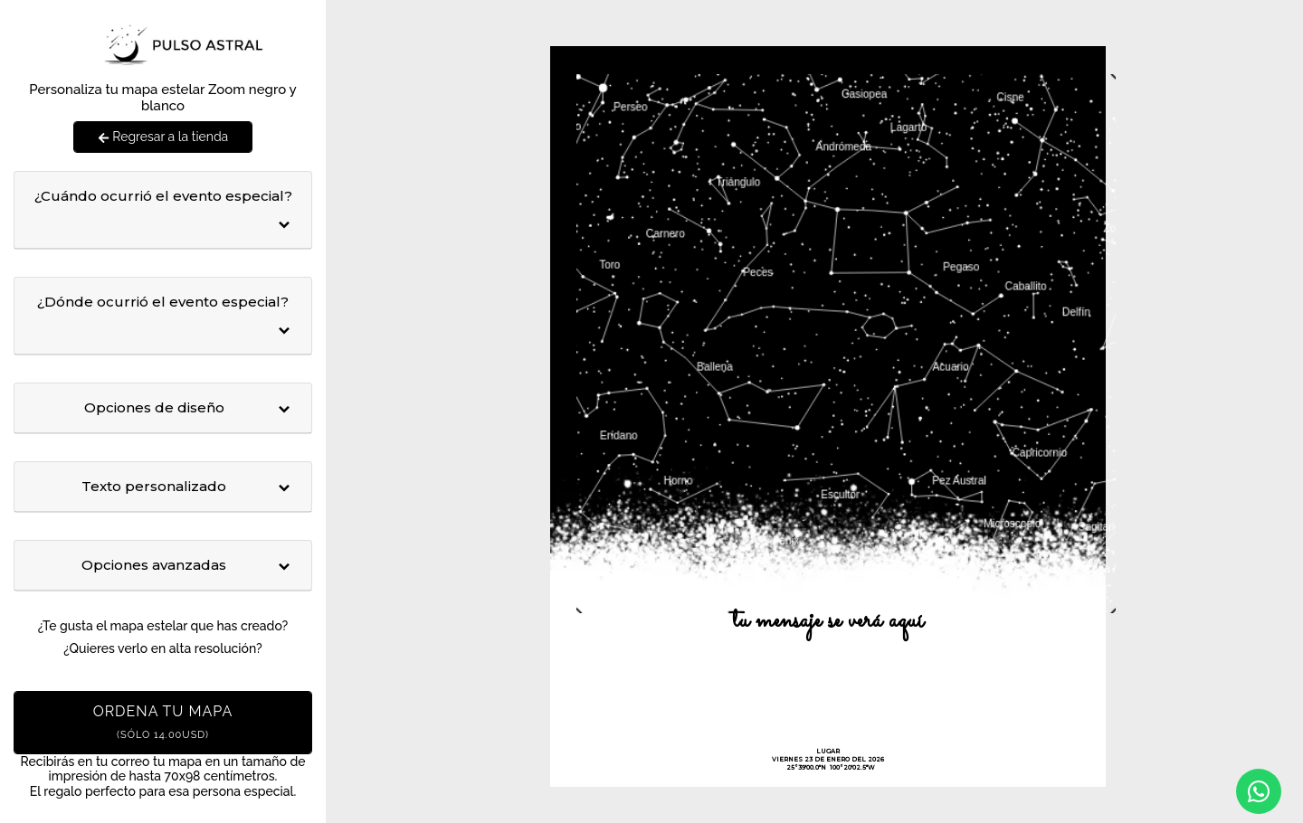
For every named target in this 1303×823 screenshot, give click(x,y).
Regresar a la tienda (163, 136)
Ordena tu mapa (163, 722)
